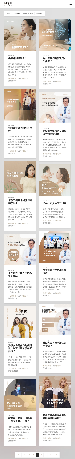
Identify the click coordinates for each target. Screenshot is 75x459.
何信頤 (24, 78)
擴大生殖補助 (28, 13)
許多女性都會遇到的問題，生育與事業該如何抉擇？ (20, 348)
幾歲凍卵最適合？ (17, 58)
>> (56, 454)
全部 (8, 13)
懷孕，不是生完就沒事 (54, 203)
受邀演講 (39, 13)
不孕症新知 (12, 78)
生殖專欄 (17, 13)
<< (18, 454)
